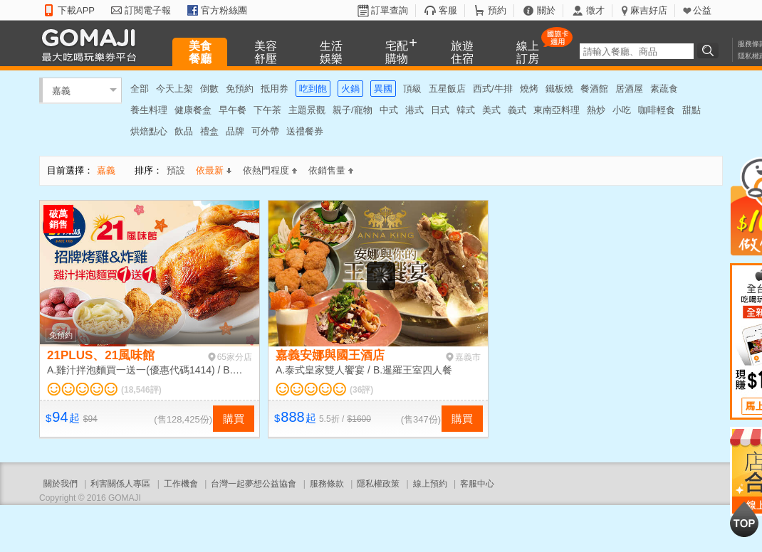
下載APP (76, 10)
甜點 (691, 110)
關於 (546, 10)
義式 (517, 110)
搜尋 (710, 50)
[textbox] (637, 51)
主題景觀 (306, 110)
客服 (448, 10)
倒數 (209, 88)
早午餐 (232, 110)
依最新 (213, 170)
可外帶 (265, 131)
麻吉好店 (648, 10)
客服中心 (477, 484)
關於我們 (60, 484)
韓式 (465, 110)
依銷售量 (330, 170)
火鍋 (350, 88)
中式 (389, 110)
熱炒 (596, 110)
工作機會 (181, 484)
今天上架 (174, 88)
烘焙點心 (148, 131)
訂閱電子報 (148, 10)
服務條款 (327, 484)
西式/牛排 (493, 88)
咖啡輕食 (656, 110)
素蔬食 (664, 88)
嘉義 (61, 90)
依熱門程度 (270, 170)
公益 (702, 10)
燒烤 (529, 88)
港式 (414, 110)
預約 (497, 10)
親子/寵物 (352, 110)
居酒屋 (629, 88)
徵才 (595, 10)
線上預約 (430, 484)
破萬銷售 (58, 219)
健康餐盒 (193, 110)
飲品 (183, 131)
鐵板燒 (559, 88)
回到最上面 (744, 519)
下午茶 (267, 110)
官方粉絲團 (224, 10)
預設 (176, 170)
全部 (139, 88)
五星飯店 (447, 88)
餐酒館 (594, 88)
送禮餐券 (304, 131)
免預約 (240, 88)
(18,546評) (141, 390)
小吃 (621, 110)
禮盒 (209, 131)
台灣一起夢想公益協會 (253, 484)
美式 (491, 110)
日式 (440, 110)
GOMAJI (92, 44)
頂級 (412, 88)
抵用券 (274, 88)
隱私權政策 (378, 484)
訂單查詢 (389, 10)
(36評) (361, 390)
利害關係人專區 (120, 484)
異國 (383, 88)
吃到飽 (313, 88)
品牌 (235, 131)
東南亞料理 (556, 110)
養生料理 (148, 110)
